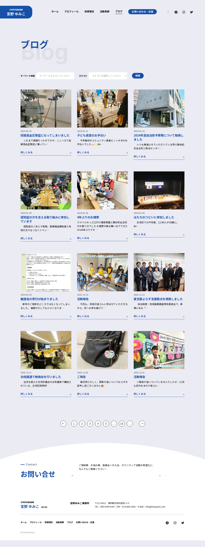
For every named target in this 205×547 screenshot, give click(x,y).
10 (121, 423)
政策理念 (89, 11)
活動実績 (104, 11)
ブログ (118, 11)
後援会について (146, 479)
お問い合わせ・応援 (142, 11)
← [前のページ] (63, 423)
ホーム (55, 11)
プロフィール (71, 11)
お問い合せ (99, 479)
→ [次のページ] (142, 423)
